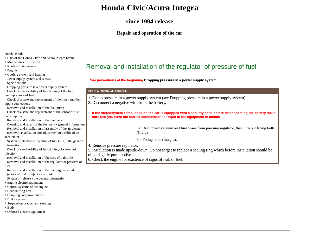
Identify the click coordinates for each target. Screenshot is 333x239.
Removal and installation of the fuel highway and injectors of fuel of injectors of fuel (39, 172)
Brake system (16, 199)
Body (11, 207)
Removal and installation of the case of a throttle (40, 158)
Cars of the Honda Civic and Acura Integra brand (40, 58)
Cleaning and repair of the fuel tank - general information (46, 124)
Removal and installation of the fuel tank (34, 120)
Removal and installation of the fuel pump (35, 108)
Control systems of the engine (27, 187)
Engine (12, 70)
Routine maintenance (21, 66)
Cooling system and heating (26, 74)
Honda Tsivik (13, 54)
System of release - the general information (36, 178)
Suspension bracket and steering (29, 203)
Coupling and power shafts (25, 195)
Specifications (16, 83)
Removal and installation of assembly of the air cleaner (44, 128)
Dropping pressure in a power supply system (37, 87)
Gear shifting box (19, 191)
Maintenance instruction (23, 62)
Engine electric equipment (25, 182)
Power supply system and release (29, 79)
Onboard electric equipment (26, 212)
